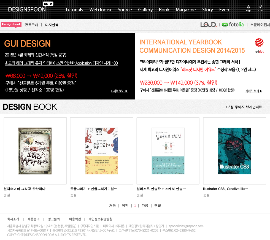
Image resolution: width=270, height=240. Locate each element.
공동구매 (31, 24)
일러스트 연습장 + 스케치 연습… (161, 188)
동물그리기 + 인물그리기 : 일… (93, 188)
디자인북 (51, 24)
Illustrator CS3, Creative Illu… (225, 188)
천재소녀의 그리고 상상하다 (24, 188)
